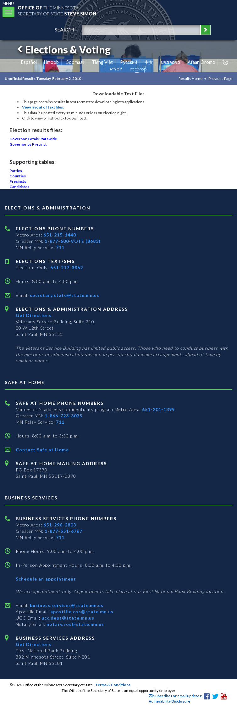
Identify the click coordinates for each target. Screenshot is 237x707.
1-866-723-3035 (63, 415)
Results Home (190, 78)
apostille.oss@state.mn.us (81, 611)
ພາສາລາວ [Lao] (170, 62)
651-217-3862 (66, 267)
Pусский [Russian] (128, 62)
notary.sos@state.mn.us (74, 624)
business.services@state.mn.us (66, 605)
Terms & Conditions (112, 684)
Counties (17, 176)
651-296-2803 (59, 524)
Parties (15, 170)
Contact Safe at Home (42, 449)
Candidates (19, 186)
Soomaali (75, 62)
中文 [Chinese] (149, 62)
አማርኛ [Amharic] (116, 68)
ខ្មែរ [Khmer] (226, 62)
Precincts (17, 181)
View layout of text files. (43, 107)
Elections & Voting (63, 49)
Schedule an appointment (46, 579)
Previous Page (220, 78)
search (64, 29)
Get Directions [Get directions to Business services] (34, 644)
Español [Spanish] (29, 62)
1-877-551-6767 (63, 531)
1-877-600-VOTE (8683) (73, 241)
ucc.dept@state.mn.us (67, 618)
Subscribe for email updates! (175, 695)
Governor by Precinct (28, 144)
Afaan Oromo (201, 62)
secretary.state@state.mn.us (64, 295)
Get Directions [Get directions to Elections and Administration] (34, 315)
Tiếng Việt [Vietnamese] (102, 62)
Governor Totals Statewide (33, 138)
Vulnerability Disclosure (169, 701)
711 (60, 247)
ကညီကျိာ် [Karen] (138, 68)
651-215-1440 (59, 234)
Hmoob (51, 62)
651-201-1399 (158, 409)
